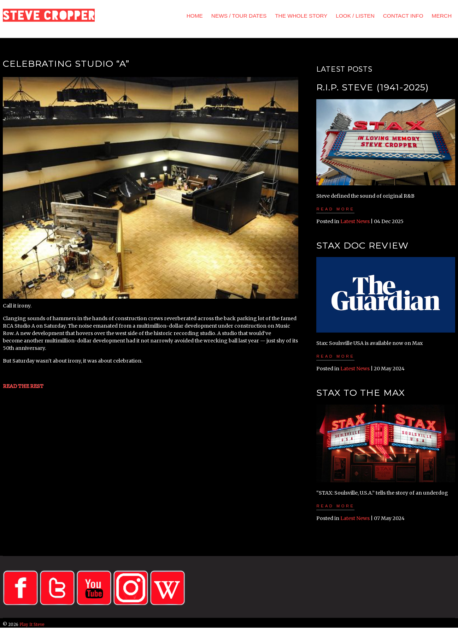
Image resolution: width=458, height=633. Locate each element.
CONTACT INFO (403, 16)
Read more (335, 209)
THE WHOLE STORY (301, 16)
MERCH (442, 16)
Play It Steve (32, 624)
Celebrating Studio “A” (66, 63)
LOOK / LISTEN (355, 16)
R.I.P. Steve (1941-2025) (372, 87)
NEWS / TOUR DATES (239, 16)
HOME (195, 16)
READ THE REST (23, 386)
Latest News (355, 221)
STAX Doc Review (362, 245)
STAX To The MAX (360, 392)
